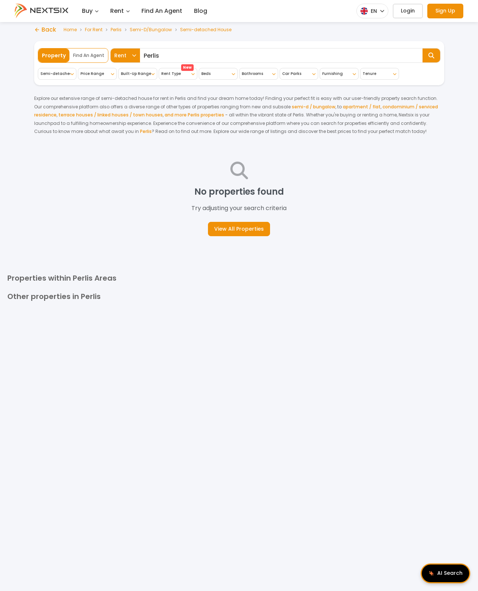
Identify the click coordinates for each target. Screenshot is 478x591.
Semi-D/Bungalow (151, 30)
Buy (90, 11)
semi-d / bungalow (313, 107)
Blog (200, 11)
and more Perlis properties (194, 115)
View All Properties (239, 229)
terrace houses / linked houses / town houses (110, 115)
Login (408, 10)
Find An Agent (161, 11)
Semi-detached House (205, 30)
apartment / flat (362, 107)
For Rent (94, 30)
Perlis (116, 30)
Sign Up (445, 10)
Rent (120, 11)
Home (70, 30)
